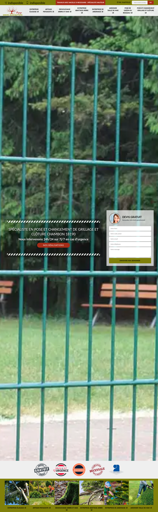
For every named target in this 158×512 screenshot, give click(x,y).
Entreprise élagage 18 (34, 10)
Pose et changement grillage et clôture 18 (145, 10)
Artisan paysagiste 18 (48, 10)
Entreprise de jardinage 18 (98, 10)
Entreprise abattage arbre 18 (81, 10)
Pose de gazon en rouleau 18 (127, 10)
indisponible (13, 3)
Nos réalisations (53, 245)
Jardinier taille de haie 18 (113, 10)
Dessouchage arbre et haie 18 (64, 10)
